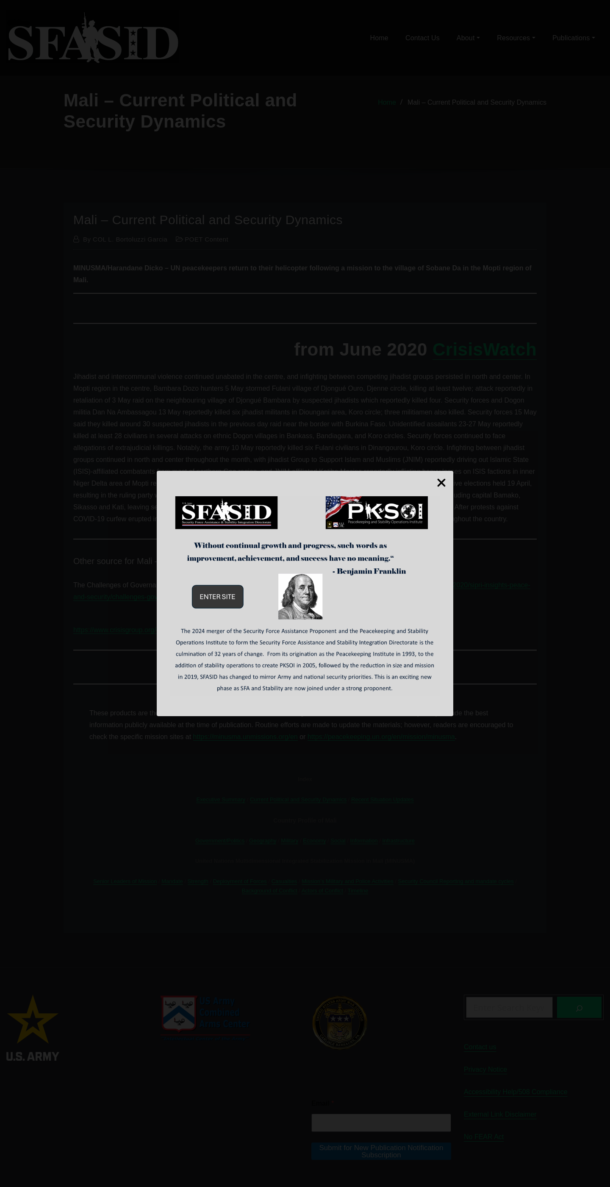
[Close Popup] (441, 481)
